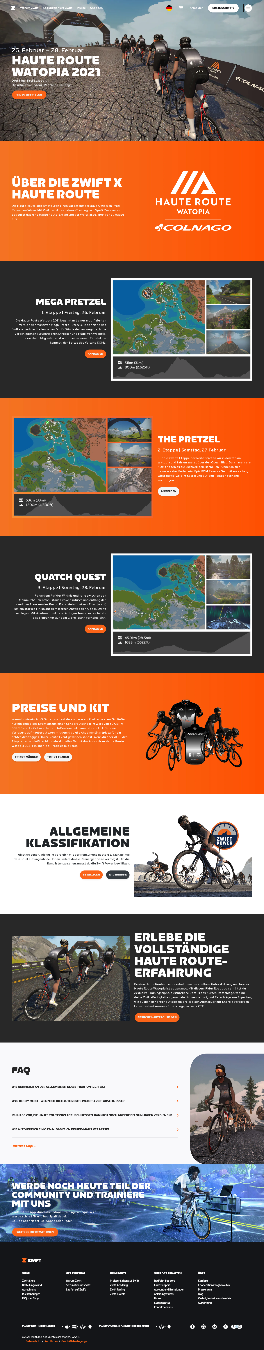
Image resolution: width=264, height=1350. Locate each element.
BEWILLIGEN (91, 874)
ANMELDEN (95, 353)
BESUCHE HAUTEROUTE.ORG (157, 1017)
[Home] (13, 8)
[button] (95, 1087)
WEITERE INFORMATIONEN (35, 1232)
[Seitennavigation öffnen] (248, 8)
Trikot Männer (26, 757)
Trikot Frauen (58, 757)
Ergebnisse (118, 874)
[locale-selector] (169, 8)
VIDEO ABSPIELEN (29, 94)
